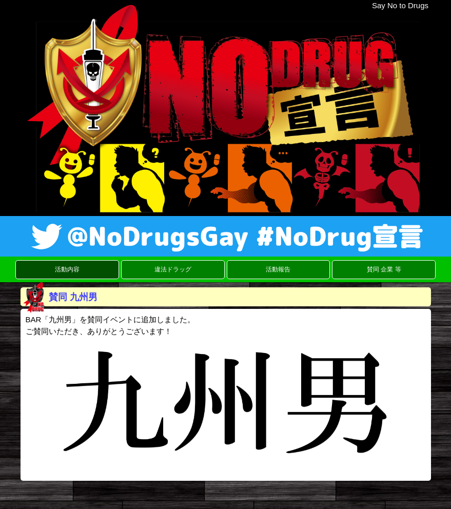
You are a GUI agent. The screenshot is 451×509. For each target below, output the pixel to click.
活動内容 (67, 269)
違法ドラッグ (172, 269)
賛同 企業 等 (384, 269)
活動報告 (278, 269)
